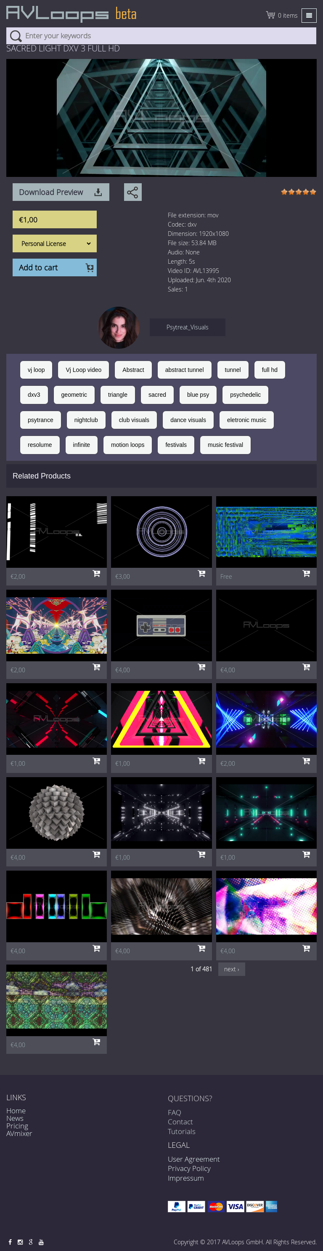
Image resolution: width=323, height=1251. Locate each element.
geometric (74, 394)
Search (16, 36)
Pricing (17, 1126)
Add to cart (38, 267)
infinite (81, 444)
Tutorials (182, 1137)
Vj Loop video (83, 369)
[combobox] (161, 35)
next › (231, 969)
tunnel (233, 369)
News (15, 1118)
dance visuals (188, 420)
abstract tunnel (184, 369)
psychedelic (245, 394)
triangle (117, 394)
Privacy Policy (189, 1168)
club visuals (134, 420)
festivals (176, 444)
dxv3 (34, 394)
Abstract (133, 369)
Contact (180, 1128)
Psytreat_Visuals (188, 327)
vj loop (36, 369)
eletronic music (246, 420)
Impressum (186, 1178)
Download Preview (51, 192)
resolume (40, 444)
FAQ (174, 1118)
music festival (225, 444)
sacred (157, 394)
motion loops (127, 444)
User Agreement (194, 1159)
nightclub (86, 420)
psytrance (40, 420)
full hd (270, 369)
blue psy (198, 394)
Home (16, 1110)
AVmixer (19, 1133)
